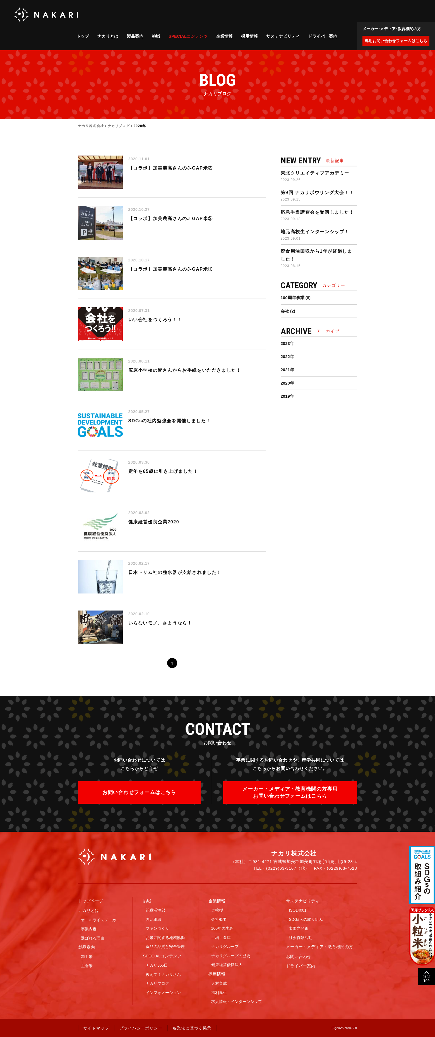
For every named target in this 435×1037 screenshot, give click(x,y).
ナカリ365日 (157, 965)
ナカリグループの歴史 (230, 955)
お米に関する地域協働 (165, 937)
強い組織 (153, 919)
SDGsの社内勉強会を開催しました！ (169, 420)
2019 (285, 396)
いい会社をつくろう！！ (155, 319)
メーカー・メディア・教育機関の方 (319, 946)
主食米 (87, 966)
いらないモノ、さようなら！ (160, 623)
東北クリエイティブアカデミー (315, 173)
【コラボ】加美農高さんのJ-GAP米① (170, 269)
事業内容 (89, 929)
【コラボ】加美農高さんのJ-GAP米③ (170, 168)
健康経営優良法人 (226, 964)
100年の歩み (222, 928)
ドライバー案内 (322, 36)
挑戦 (156, 36)
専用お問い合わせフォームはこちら (396, 41)
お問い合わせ (298, 956)
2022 (285, 356)
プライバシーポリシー (140, 1028)
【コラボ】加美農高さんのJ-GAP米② (170, 218)
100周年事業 (292, 297)
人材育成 (219, 983)
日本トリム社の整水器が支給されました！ (175, 572)
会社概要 (219, 919)
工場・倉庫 (221, 937)
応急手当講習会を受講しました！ (317, 212)
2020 (285, 383)
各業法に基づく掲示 (192, 1028)
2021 (285, 369)
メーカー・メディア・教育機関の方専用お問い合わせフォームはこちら (289, 792)
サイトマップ (96, 1028)
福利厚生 (219, 992)
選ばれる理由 (92, 938)
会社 (285, 311)
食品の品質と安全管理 (165, 946)
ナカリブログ (157, 983)
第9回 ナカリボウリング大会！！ (317, 192)
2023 (285, 343)
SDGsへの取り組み (306, 919)
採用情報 (249, 36)
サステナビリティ (283, 36)
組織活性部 (155, 910)
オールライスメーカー (100, 920)
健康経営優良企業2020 (153, 521)
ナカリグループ (225, 946)
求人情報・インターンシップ (236, 1001)
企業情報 (224, 36)
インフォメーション (163, 992)
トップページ (90, 900)
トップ (82, 36)
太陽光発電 (298, 928)
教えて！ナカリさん (163, 974)
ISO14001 (297, 910)
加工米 (87, 956)
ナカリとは (107, 36)
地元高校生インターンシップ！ (315, 231)
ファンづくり (157, 928)
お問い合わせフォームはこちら (139, 792)
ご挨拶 (217, 910)
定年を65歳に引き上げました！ (163, 471)
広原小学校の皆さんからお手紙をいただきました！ (184, 370)
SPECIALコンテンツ (188, 36)
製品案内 (135, 36)
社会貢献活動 (300, 937)
